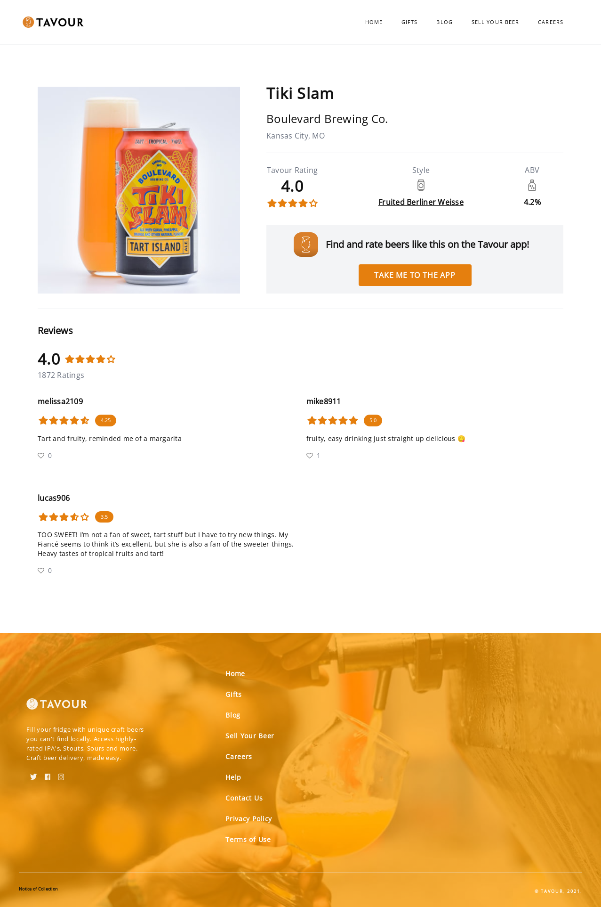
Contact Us (244, 797)
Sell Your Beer (495, 21)
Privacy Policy (248, 818)
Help (233, 777)
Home (374, 21)
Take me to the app (414, 275)
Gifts (409, 21)
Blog (444, 21)
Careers (550, 21)
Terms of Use (248, 839)
